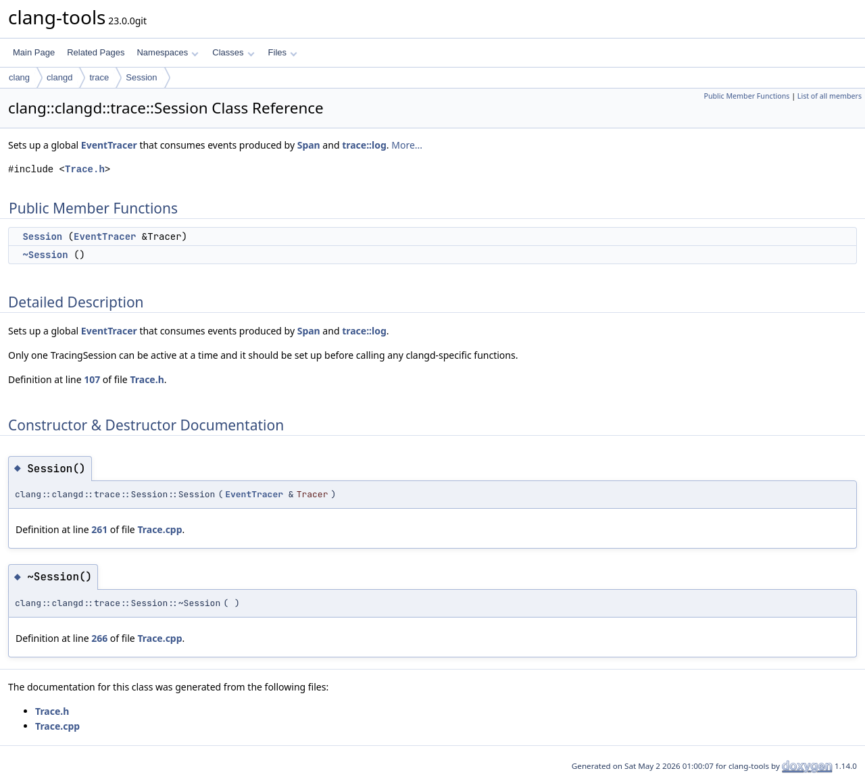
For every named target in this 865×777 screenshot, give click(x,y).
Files (282, 52)
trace (99, 77)
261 (99, 529)
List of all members (829, 96)
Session (141, 77)
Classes (233, 52)
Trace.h (85, 169)
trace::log (364, 145)
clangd (59, 77)
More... (406, 145)
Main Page (34, 52)
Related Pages (95, 52)
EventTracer (109, 145)
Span (308, 145)
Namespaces (167, 52)
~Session (45, 255)
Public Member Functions (746, 96)
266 (99, 638)
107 (92, 379)
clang (19, 77)
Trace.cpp (159, 529)
